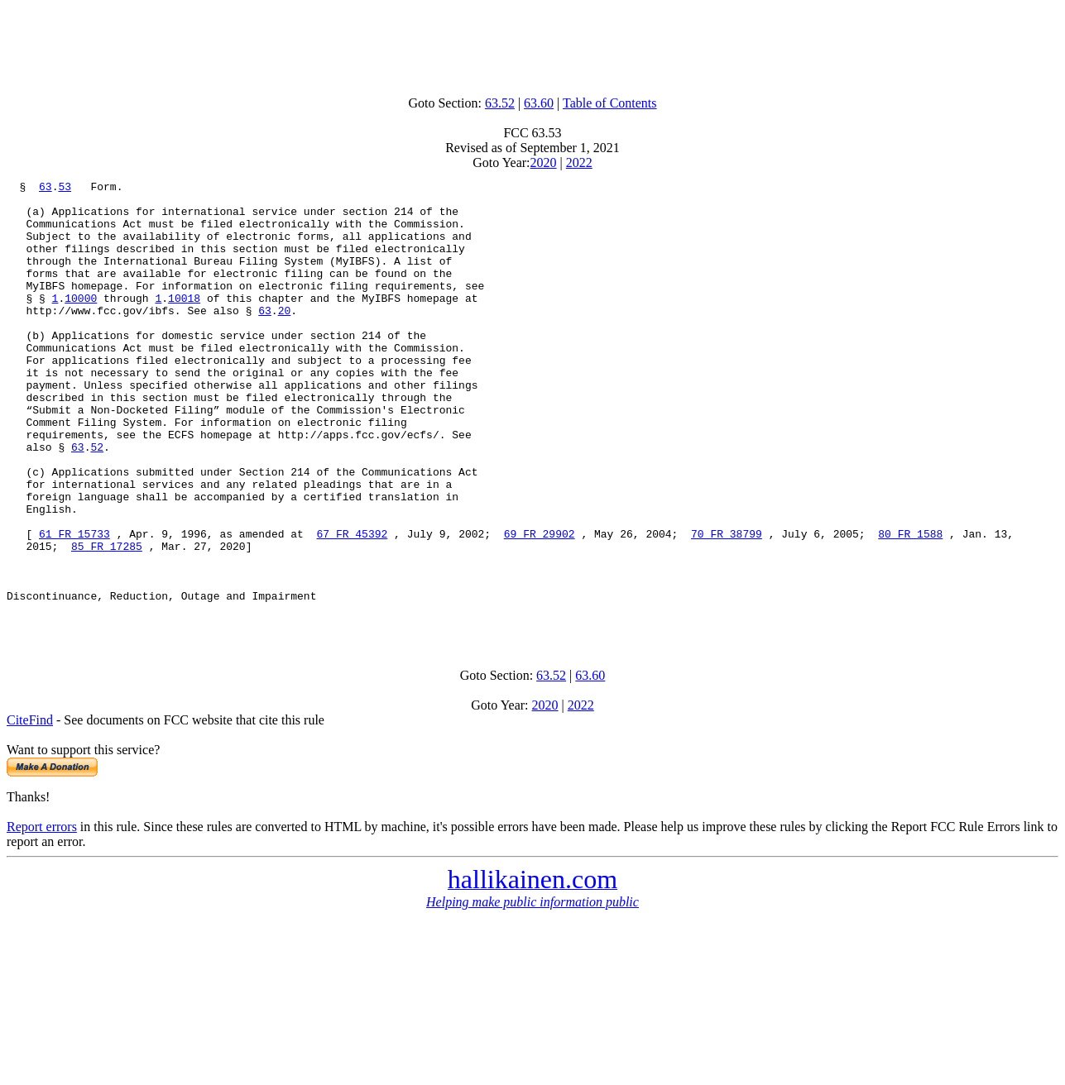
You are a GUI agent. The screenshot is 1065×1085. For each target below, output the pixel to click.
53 (64, 188)
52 (96, 501)
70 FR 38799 (726, 605)
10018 (184, 322)
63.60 (539, 103)
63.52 (500, 103)
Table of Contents (610, 103)
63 (45, 188)
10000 (81, 322)
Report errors (42, 916)
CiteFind (30, 809)
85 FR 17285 (106, 620)
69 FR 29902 (539, 605)
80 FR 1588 (910, 605)
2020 (543, 162)
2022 (579, 162)
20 (284, 337)
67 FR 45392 (351, 605)
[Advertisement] (533, 44)
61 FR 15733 (74, 605)
